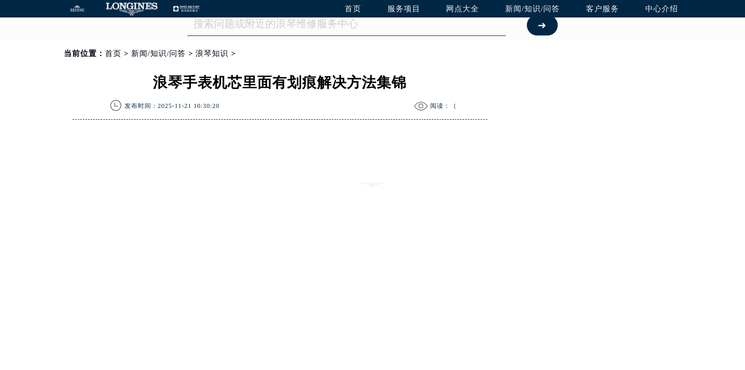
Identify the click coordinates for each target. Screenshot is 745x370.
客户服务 (602, 9)
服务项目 (403, 9)
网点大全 (462, 9)
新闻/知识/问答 (532, 9)
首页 (353, 9)
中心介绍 (661, 9)
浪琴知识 (212, 53)
